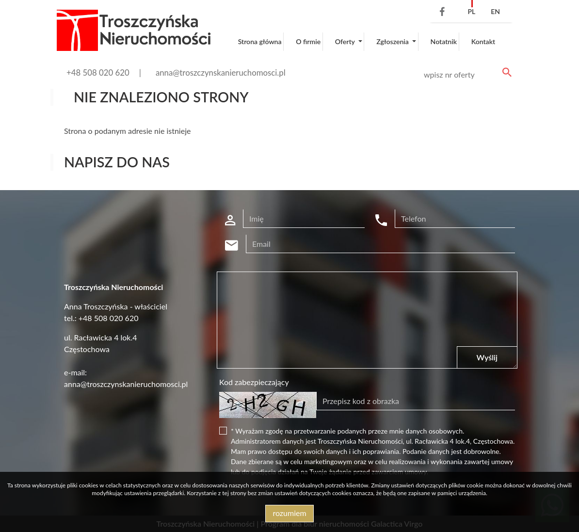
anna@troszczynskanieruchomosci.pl (221, 72)
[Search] (466, 74)
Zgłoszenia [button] (393, 41)
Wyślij (487, 357)
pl (471, 11)
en (495, 11)
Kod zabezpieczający (254, 382)
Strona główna (260, 41)
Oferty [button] (345, 41)
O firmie (308, 41)
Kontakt (483, 41)
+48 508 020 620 (97, 72)
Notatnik (444, 41)
